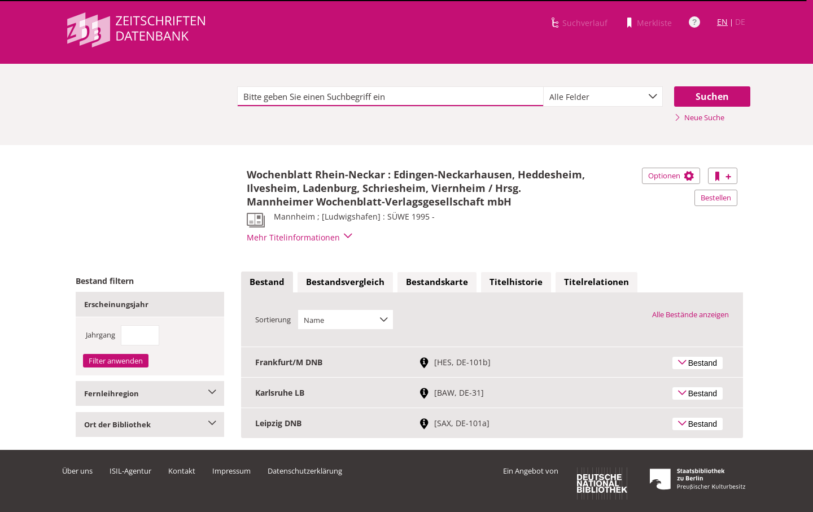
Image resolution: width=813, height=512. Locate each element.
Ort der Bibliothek (150, 424)
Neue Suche (699, 117)
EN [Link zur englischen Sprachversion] (722, 21)
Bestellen (716, 197)
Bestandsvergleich (345, 281)
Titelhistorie (516, 281)
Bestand (267, 281)
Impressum (231, 471)
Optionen (671, 175)
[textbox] (390, 96)
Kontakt (181, 471)
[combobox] (603, 96)
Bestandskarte (437, 281)
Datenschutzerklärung (305, 471)
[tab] (267, 282)
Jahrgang (100, 335)
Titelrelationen (596, 281)
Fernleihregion (150, 393)
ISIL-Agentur (130, 471)
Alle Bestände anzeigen (690, 314)
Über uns (77, 471)
